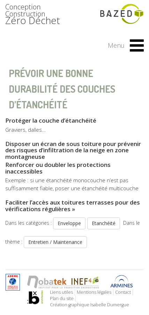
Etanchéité (104, 223)
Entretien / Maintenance (55, 242)
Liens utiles (61, 292)
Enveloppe (69, 223)
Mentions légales (94, 292)
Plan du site (62, 298)
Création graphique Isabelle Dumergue (89, 305)
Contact (123, 292)
